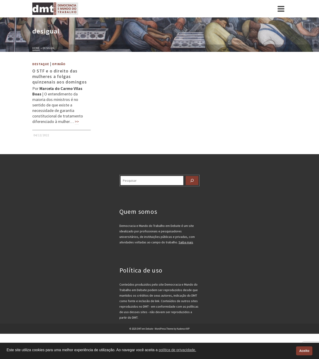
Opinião (59, 64)
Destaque (40, 64)
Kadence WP (183, 328)
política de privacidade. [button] (177, 350)
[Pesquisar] (192, 180)
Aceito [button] (304, 351)
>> (77, 121)
